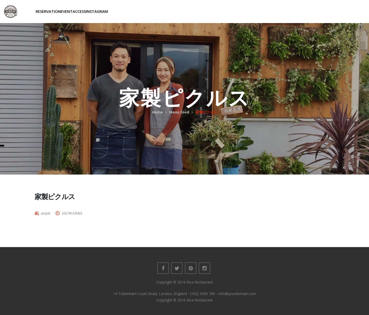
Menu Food (179, 112)
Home (157, 112)
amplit (45, 213)
